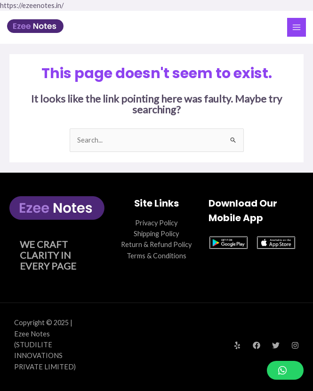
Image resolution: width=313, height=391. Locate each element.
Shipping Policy (156, 234)
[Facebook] (256, 345)
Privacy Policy (156, 223)
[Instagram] (295, 345)
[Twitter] (276, 345)
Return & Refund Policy (156, 244)
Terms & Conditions (156, 256)
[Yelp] (237, 345)
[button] (285, 370)
